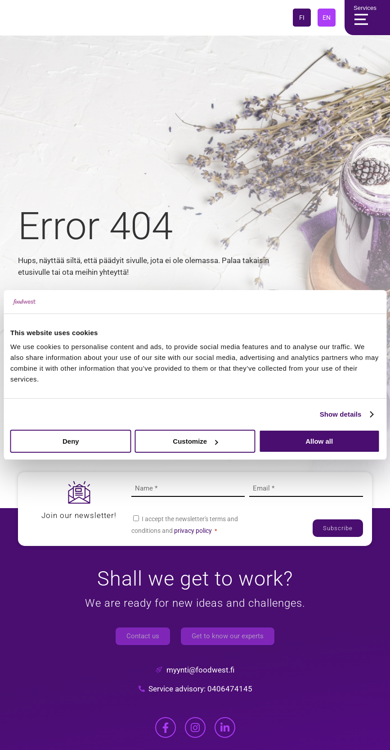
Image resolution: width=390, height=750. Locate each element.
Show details (341, 414)
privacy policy (193, 530)
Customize (195, 441)
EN (327, 17)
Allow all (319, 441)
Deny (71, 441)
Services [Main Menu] (363, 18)
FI (302, 17)
